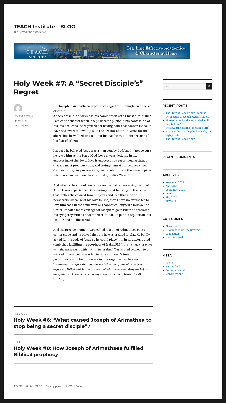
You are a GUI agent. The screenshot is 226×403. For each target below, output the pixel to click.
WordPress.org (174, 274)
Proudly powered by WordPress (63, 386)
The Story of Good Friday (180, 139)
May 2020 (171, 197)
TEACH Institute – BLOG (44, 26)
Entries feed (173, 266)
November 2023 (175, 182)
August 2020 (173, 193)
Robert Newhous (23, 115)
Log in (169, 262)
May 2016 (171, 200)
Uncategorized (22, 125)
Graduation (172, 233)
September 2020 (175, 189)
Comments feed (175, 270)
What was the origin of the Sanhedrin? (188, 127)
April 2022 (172, 186)
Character (171, 226)
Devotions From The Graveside (184, 230)
